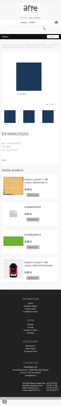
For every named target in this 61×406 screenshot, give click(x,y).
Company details (30, 306)
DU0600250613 (33, 234)
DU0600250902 (33, 207)
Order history (30, 349)
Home (4, 45)
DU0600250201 (48, 47)
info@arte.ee (30, 375)
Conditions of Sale (30, 312)
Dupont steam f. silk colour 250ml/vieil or (36, 181)
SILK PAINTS (53, 45)
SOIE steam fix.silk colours (13, 47)
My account (30, 346)
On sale (30, 327)
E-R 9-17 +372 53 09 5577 (30, 373)
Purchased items (30, 351)
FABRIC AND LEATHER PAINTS (35, 45)
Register (38, 18)
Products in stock (30, 330)
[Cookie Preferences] (4, 401)
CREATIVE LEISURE (15, 45)
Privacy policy (30, 309)
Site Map (30, 333)
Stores (30, 303)
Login (30, 18)
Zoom (51, 104)
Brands (30, 325)
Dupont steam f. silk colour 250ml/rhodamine (39, 264)
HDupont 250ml (33, 47)
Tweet (4, 160)
